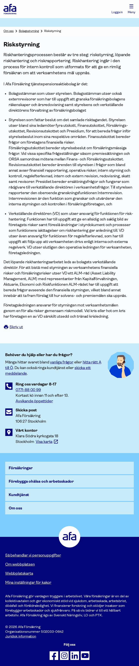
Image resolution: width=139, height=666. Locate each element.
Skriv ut (13, 327)
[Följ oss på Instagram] (64, 655)
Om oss (8, 31)
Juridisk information (20, 636)
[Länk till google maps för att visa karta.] (47, 441)
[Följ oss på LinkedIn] (75, 655)
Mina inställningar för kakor (28, 582)
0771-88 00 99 (28, 390)
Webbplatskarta (19, 573)
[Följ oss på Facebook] (54, 655)
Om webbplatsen (20, 564)
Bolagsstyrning (29, 31)
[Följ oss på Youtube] (85, 655)
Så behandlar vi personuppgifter (33, 555)
